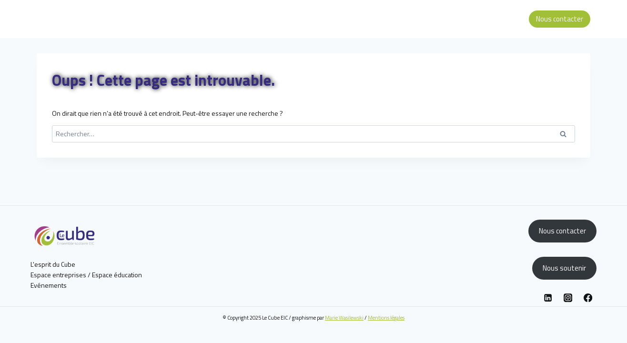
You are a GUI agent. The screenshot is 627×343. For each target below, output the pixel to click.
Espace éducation (495, 19)
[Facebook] (588, 297)
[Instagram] (567, 297)
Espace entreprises (58, 275)
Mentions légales (386, 317)
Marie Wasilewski (344, 317)
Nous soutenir (564, 267)
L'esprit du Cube (52, 264)
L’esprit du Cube (369, 19)
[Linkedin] (547, 297)
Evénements (48, 285)
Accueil (329, 19)
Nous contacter (559, 18)
